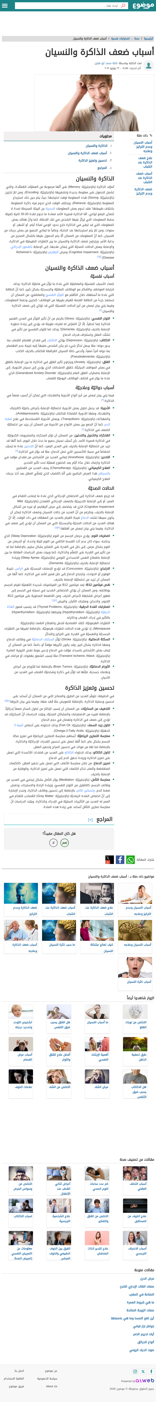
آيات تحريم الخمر (143, 1334)
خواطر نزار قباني (143, 1326)
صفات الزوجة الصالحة (140, 1310)
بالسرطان (104, 473)
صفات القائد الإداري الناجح (137, 1286)
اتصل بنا (19, 1370)
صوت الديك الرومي (141, 1350)
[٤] (83, 429)
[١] (100, 257)
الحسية (50, 209)
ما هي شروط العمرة (140, 1302)
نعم (64, 843)
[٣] (100, 310)
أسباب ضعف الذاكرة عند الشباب (144, 178)
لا (53, 843)
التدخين (29, 446)
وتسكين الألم (86, 790)
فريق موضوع (16, 1386)
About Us (51, 1386)
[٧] (8, 701)
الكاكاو (69, 752)
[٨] (6, 701)
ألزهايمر (53, 252)
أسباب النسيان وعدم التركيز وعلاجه (143, 147)
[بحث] (123, 5)
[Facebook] (151, 1372)
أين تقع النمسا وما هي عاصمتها (132, 1318)
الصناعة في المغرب (141, 1294)
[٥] (16, 451)
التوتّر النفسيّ (54, 295)
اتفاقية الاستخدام (14, 1378)
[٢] (98, 257)
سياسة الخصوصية (47, 1378)
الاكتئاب (52, 340)
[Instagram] (135, 1372)
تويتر (109, 859)
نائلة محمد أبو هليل (106, 63)
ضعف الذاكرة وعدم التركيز (143, 191)
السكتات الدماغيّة (43, 639)
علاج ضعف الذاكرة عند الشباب (145, 162)
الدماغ (85, 518)
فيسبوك (120, 859)
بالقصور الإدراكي (21, 247)
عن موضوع (51, 1370)
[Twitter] (143, 1372)
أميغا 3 (18, 725)
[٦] (53, 600)
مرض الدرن (147, 1278)
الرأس (19, 569)
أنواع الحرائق (145, 1342)
